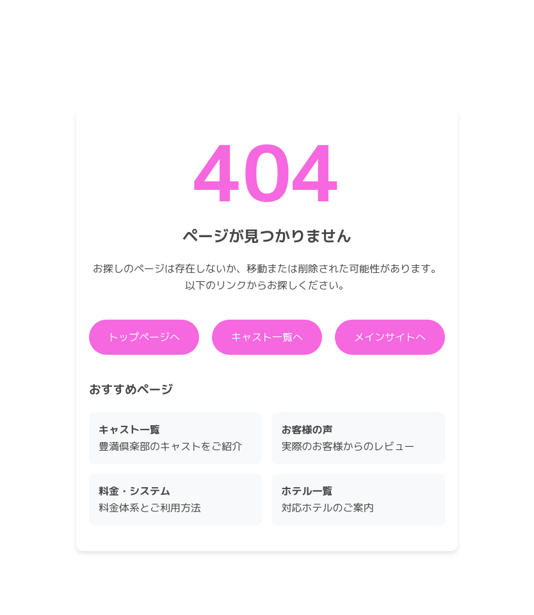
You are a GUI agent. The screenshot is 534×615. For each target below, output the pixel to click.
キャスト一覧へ (267, 337)
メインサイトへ (390, 337)
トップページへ (144, 337)
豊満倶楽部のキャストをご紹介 (170, 438)
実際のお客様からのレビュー (347, 438)
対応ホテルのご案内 (327, 499)
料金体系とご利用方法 (150, 499)
